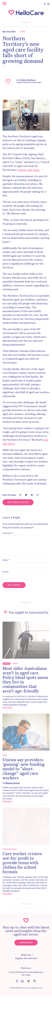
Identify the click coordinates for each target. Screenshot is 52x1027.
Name (6, 560)
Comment (8, 533)
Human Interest (10, 849)
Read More (7, 707)
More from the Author (18, 502)
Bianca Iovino (13, 783)
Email (6, 571)
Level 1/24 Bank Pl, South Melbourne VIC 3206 (26, 973)
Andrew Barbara (27, 80)
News (22, 31)
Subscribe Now (26, 943)
